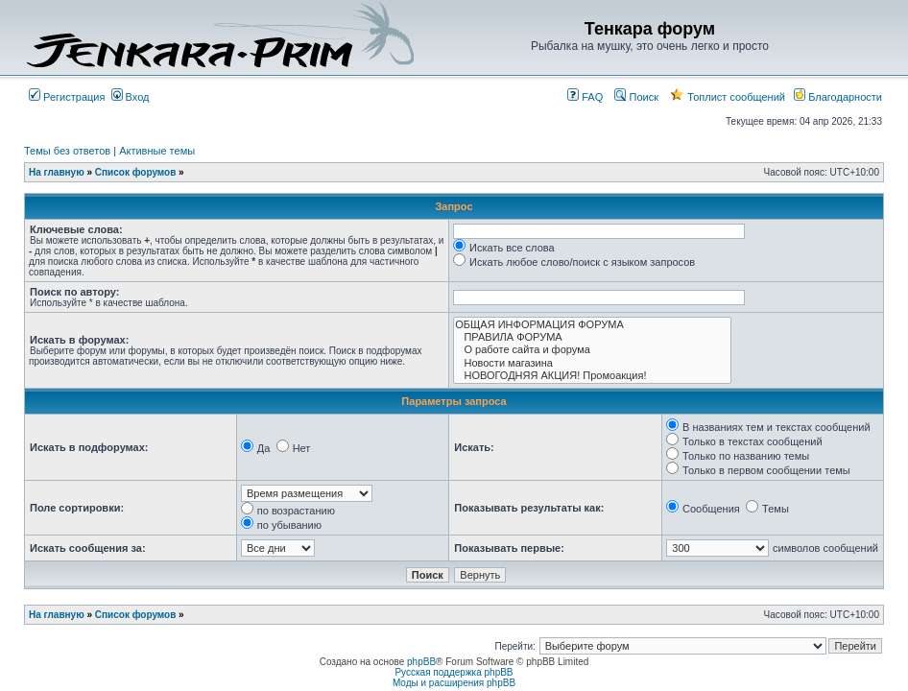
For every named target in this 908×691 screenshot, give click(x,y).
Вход (130, 97)
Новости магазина (592, 363)
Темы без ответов (67, 150)
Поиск (636, 97)
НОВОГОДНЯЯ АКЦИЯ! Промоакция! (592, 375)
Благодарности (838, 97)
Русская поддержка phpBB (453, 672)
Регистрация (67, 97)
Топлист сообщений (727, 97)
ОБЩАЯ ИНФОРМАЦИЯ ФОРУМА (592, 325)
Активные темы (157, 150)
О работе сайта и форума (592, 350)
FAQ (585, 97)
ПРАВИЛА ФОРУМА (592, 337)
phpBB (421, 661)
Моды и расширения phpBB (454, 683)
